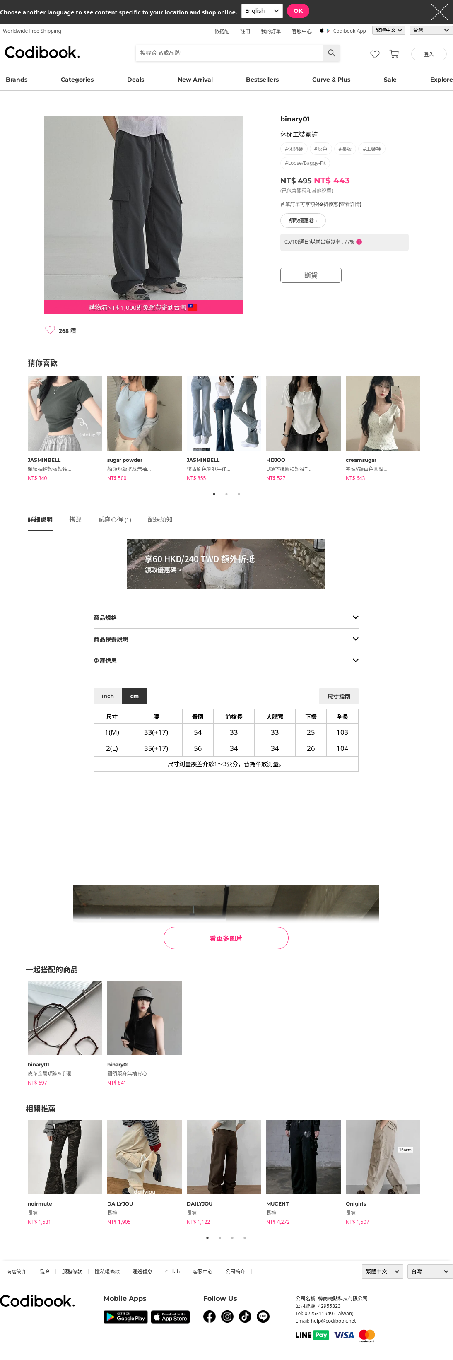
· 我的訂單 (269, 31)
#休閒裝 (294, 148)
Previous (21, 430)
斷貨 (311, 275)
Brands (16, 79)
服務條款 (72, 1271)
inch (108, 696)
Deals (135, 79)
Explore (441, 79)
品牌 (44, 1271)
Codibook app (349, 30)
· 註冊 (244, 31)
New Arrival (195, 79)
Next (431, 430)
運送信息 (142, 1271)
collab (172, 1271)
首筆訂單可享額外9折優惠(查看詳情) (320, 204)
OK (298, 10)
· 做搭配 (220, 31)
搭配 (75, 519)
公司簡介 (235, 1271)
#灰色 (321, 148)
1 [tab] (214, 494)
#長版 (345, 148)
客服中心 (202, 1271)
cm (134, 696)
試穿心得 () (114, 519)
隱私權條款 (107, 1271)
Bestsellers (262, 79)
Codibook (42, 52)
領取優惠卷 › (303, 220)
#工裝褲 (372, 148)
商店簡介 (17, 1271)
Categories (77, 79)
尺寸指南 (338, 696)
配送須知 (160, 519)
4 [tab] (245, 1238)
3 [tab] (239, 494)
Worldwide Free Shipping (32, 30)
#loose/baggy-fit (305, 162)
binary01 (295, 119)
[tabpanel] (67, 430)
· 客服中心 (300, 31)
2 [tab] (226, 494)
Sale (390, 79)
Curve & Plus (331, 79)
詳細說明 (40, 519)
